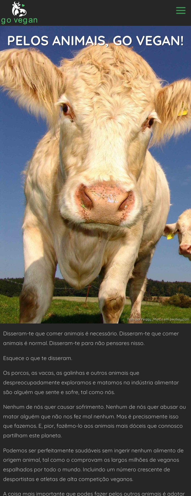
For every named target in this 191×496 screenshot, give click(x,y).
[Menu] (180, 10)
